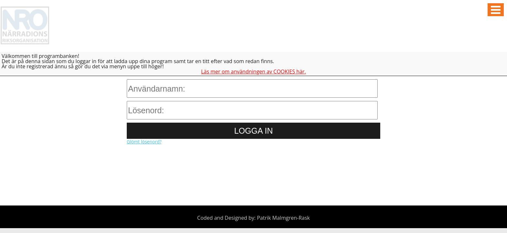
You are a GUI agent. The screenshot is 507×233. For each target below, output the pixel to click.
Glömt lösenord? (144, 142)
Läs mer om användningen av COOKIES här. (253, 71)
